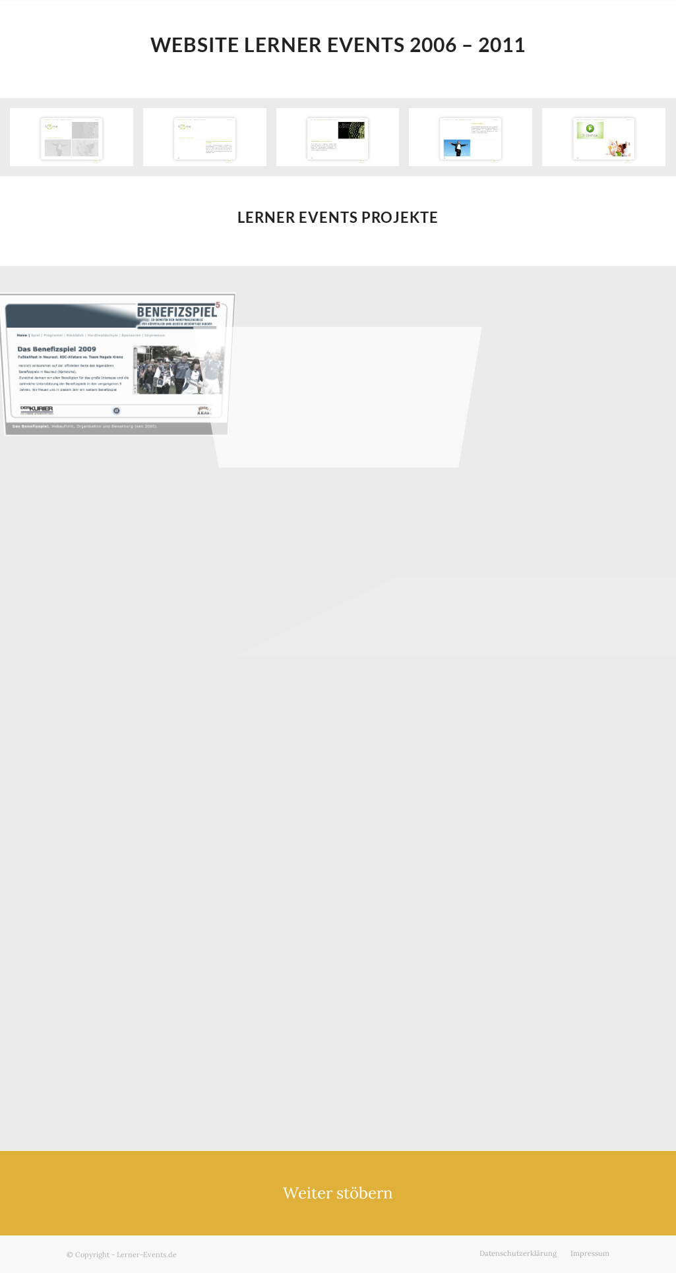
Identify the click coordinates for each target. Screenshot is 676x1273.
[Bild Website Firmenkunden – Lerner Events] (475, 142)
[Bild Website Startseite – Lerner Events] (76, 142)
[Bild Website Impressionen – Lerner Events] (608, 142)
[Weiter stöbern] (338, 1193)
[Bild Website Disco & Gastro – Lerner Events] (343, 142)
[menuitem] (518, 1253)
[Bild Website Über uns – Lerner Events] (209, 142)
